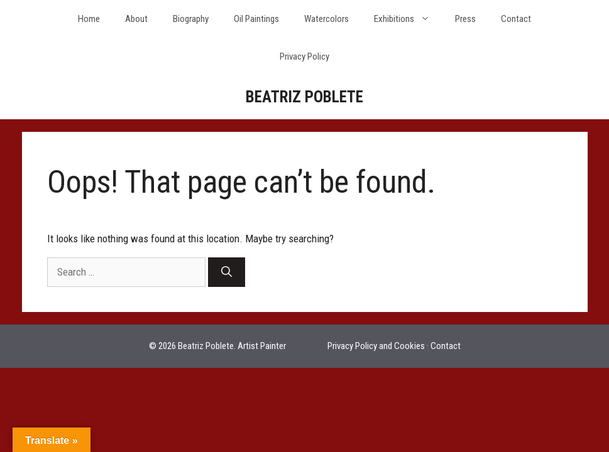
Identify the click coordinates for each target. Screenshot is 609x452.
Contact (516, 18)
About (136, 18)
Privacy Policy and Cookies (376, 346)
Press (465, 18)
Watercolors (326, 18)
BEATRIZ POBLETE (304, 97)
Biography (191, 18)
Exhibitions (408, 19)
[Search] (226, 272)
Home (89, 18)
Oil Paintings (256, 18)
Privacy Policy (304, 56)
